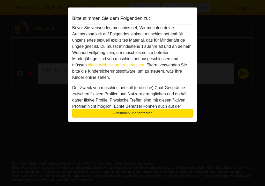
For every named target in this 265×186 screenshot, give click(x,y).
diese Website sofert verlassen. (116, 65)
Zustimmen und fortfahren (132, 113)
